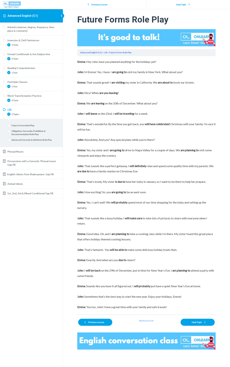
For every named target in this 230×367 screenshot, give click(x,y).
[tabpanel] (146, 184)
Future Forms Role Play (120, 52)
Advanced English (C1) (23, 15)
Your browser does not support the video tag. (146, 37)
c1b (105, 52)
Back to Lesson (146, 320)
